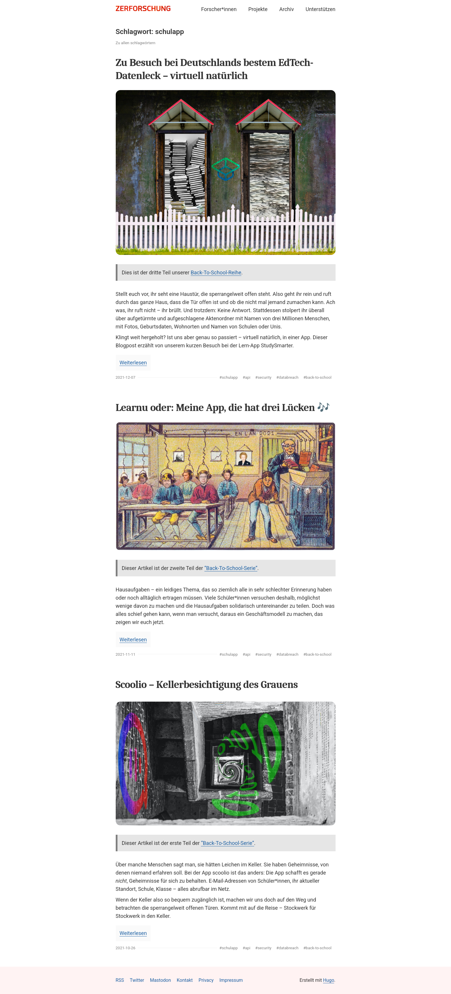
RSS (120, 980)
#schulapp (229, 377)
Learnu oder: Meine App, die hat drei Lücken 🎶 (223, 408)
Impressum (231, 980)
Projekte (258, 9)
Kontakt (185, 980)
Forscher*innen (219, 9)
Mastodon (160, 980)
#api (246, 377)
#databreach (287, 377)
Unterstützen (320, 9)
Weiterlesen (133, 363)
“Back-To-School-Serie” (230, 568)
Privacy (206, 980)
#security (263, 377)
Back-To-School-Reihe (216, 272)
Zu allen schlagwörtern (136, 42)
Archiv (286, 9)
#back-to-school (317, 377)
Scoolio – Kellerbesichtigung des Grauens (207, 685)
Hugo (328, 980)
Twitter (137, 980)
